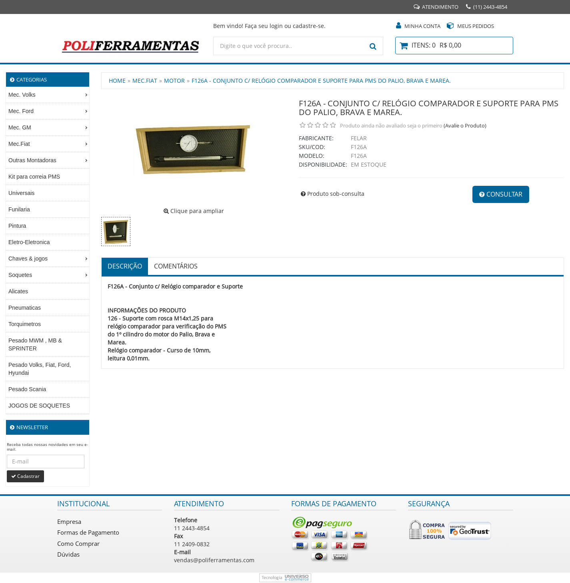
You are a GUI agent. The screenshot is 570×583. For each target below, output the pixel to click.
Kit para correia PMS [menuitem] (34, 176)
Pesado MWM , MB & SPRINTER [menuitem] (35, 344)
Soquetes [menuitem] (48, 275)
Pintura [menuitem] (17, 226)
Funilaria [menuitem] (19, 209)
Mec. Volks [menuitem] (48, 95)
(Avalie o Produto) (465, 125)
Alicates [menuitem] (18, 291)
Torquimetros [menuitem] (24, 324)
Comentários (176, 266)
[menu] (47, 250)
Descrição (125, 266)
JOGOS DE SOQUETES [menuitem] (39, 405)
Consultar (500, 194)
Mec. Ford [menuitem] (48, 111)
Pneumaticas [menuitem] (24, 307)
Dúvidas (68, 554)
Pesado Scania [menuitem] (27, 389)
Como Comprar (78, 543)
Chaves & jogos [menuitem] (48, 258)
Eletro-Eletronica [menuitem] (29, 242)
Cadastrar (25, 476)
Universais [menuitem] (21, 193)
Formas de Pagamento (88, 532)
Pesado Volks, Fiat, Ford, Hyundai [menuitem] (39, 369)
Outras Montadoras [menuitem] (48, 160)
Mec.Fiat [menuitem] (48, 144)
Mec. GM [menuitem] (48, 127)
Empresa (69, 521)
